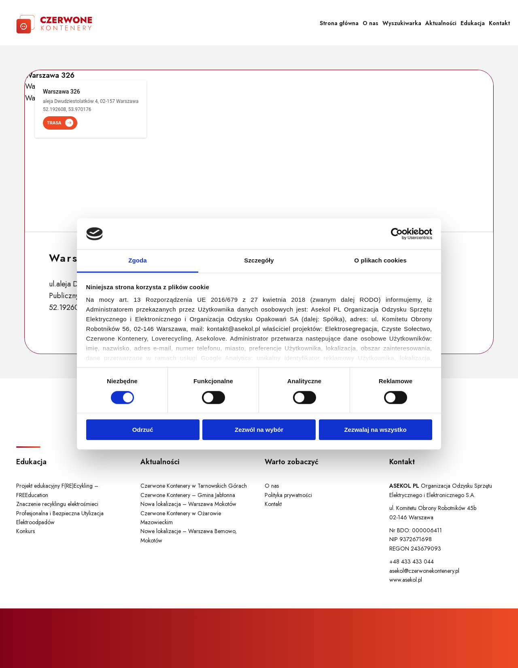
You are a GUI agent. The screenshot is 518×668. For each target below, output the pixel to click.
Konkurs (25, 531)
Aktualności (440, 23)
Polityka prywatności (288, 495)
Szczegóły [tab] (259, 260)
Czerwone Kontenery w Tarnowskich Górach (193, 486)
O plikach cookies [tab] (380, 260)
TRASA (60, 123)
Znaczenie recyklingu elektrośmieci (57, 504)
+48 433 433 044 (411, 561)
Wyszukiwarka (401, 23)
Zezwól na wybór (259, 429)
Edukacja (473, 23)
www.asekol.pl (405, 580)
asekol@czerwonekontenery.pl (424, 571)
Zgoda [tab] (137, 260)
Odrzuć (142, 429)
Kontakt (499, 23)
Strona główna (339, 23)
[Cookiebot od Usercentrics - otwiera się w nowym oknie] (396, 234)
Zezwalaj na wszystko (375, 429)
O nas (370, 23)
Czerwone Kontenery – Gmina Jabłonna (187, 495)
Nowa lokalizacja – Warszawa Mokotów (188, 504)
